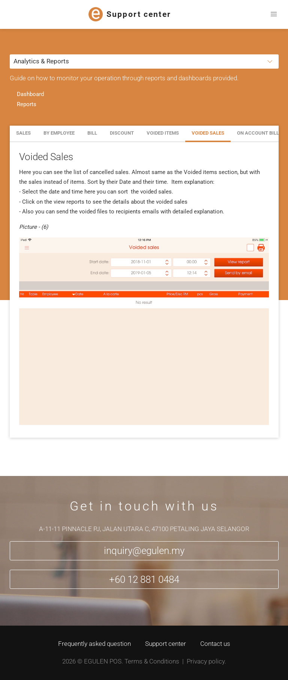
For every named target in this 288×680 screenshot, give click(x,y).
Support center (165, 643)
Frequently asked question (94, 643)
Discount (122, 133)
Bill (92, 133)
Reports (26, 104)
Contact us (215, 643)
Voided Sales (208, 133)
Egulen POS (103, 661)
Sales (23, 133)
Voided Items (163, 133)
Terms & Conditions (151, 661)
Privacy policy (206, 661)
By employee (59, 133)
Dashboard (30, 94)
